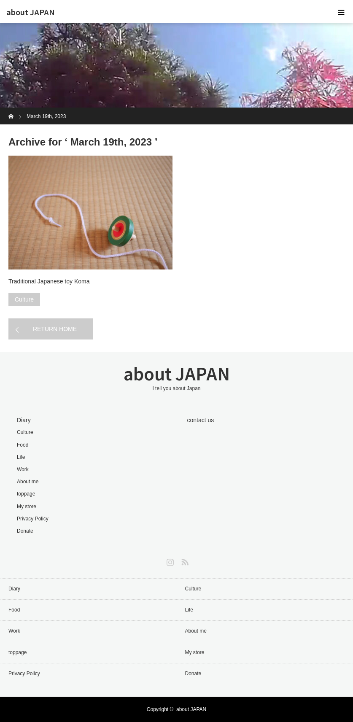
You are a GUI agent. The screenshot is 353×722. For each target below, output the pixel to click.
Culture (24, 299)
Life (21, 457)
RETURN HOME (55, 329)
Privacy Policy (33, 519)
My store (26, 506)
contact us (200, 420)
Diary (24, 420)
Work (23, 469)
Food (22, 445)
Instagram (169, 560)
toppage (26, 494)
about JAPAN (30, 11)
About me (27, 482)
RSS (184, 560)
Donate (25, 531)
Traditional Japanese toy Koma (48, 281)
